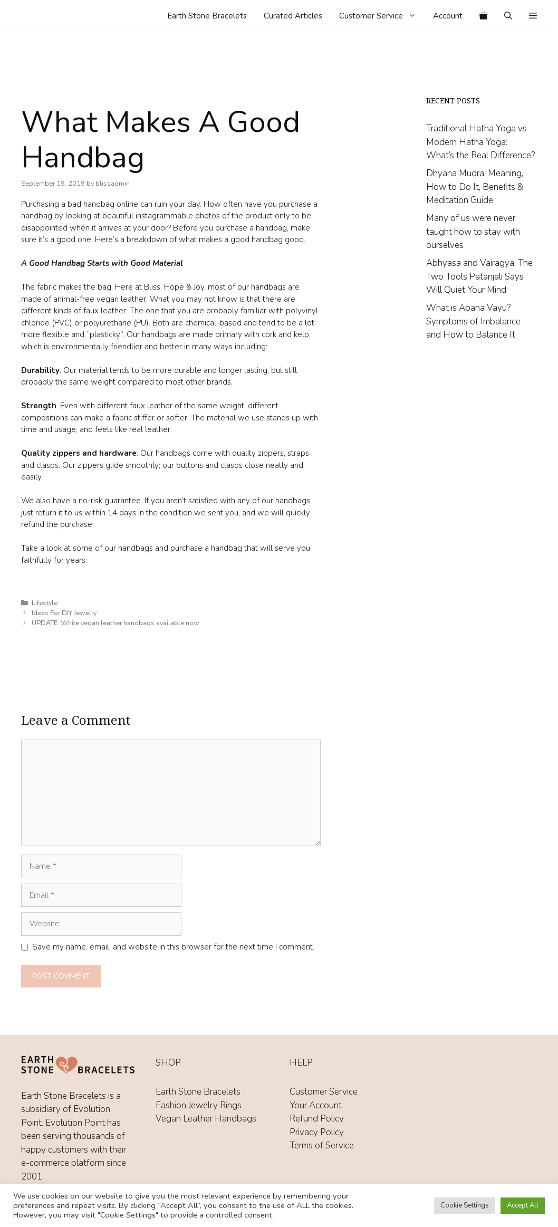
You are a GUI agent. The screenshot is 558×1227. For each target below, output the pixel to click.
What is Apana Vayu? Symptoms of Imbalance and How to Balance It (473, 321)
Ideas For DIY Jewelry (64, 613)
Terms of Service (322, 1145)
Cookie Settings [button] (464, 1205)
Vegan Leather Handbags (206, 1119)
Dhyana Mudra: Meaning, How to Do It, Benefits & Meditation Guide (474, 186)
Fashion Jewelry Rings (199, 1105)
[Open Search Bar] (508, 16)
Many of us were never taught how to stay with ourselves (473, 231)
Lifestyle (44, 603)
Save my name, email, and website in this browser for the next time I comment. (173, 947)
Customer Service (382, 16)
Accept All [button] (522, 1205)
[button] (533, 16)
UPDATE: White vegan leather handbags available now (115, 623)
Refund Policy (317, 1119)
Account (448, 16)
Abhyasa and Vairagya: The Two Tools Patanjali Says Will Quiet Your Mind (479, 276)
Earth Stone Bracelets (207, 16)
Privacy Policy (317, 1132)
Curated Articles (293, 16)
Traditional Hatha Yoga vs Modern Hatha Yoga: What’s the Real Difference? (480, 141)
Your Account (316, 1105)
